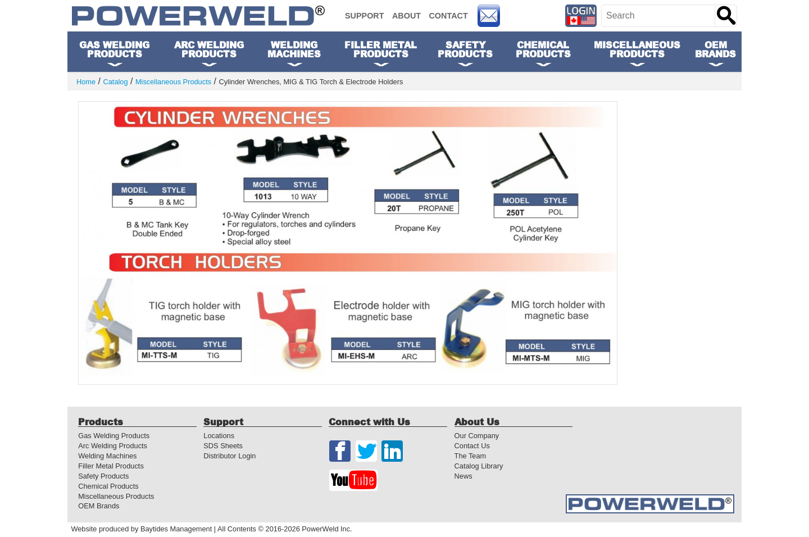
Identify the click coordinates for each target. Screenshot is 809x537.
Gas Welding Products (113, 435)
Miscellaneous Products (173, 82)
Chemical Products (108, 486)
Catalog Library (479, 466)
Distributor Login (229, 456)
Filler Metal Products (111, 466)
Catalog (115, 82)
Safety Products (103, 476)
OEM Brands (715, 49)
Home (86, 82)
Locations (218, 435)
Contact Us (472, 446)
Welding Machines (107, 456)
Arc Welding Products (112, 446)
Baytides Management (176, 529)
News (463, 476)
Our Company (477, 435)
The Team (471, 456)
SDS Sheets (223, 446)
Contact (448, 15)
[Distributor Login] (581, 15)
